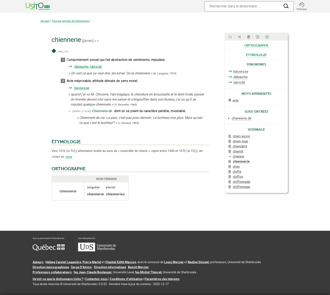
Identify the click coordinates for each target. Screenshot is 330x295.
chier (236, 167)
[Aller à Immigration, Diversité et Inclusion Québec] (49, 249)
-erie (68, 156)
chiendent (240, 146)
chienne (238, 156)
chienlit (238, 151)
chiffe (237, 172)
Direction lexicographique (51, 267)
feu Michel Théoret (148, 272)
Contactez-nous (96, 279)
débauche (81, 67)
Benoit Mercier (138, 267)
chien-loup (240, 141)
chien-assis (241, 136)
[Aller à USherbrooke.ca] (97, 250)
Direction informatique (110, 267)
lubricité (96, 67)
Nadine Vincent (198, 262)
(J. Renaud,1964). (129, 123)
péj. (67, 51)
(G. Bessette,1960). (126, 104)
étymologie (256, 54)
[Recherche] (242, 6)
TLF (71, 151)
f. (98, 41)
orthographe (256, 45)
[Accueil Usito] (33, 6)
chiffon (238, 177)
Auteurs (38, 262)
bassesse (81, 88)
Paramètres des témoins (162, 279)
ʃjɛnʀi (87, 41)
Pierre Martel (91, 262)
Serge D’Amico (81, 267)
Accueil (44, 21)
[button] (301, 6)
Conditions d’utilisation (126, 279)
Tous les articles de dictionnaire (70, 21)
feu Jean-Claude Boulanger (93, 272)
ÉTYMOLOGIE (66, 141)
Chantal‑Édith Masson (120, 262)
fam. (60, 51)
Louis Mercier (174, 262)
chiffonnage (241, 187)
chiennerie (241, 162)
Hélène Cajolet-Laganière (63, 262)
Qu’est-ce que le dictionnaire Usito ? (58, 279)
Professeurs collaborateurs (52, 272)
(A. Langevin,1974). (165, 73)
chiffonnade (241, 182)
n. (95, 41)
